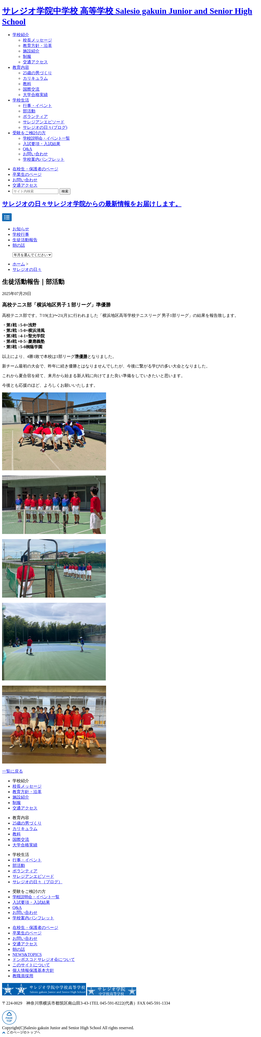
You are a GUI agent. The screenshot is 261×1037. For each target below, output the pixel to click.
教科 (27, 84)
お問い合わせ (35, 154)
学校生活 (20, 100)
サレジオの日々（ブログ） (37, 882)
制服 (27, 56)
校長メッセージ (37, 40)
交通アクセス (35, 62)
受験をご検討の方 (29, 133)
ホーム (18, 264)
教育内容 (20, 67)
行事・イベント (37, 105)
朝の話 (18, 245)
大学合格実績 (35, 94)
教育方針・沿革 (37, 45)
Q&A (27, 149)
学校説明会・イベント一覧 (46, 138)
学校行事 (20, 234)
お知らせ (20, 229)
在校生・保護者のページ (35, 169)
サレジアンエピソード (43, 122)
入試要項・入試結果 (41, 144)
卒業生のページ (27, 174)
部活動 (29, 111)
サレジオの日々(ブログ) (45, 127)
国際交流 (31, 89)
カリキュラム (35, 78)
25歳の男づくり (37, 73)
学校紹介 (20, 34)
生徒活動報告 (24, 240)
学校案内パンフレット (43, 159)
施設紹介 (31, 51)
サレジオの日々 (27, 269)
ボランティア (35, 116)
